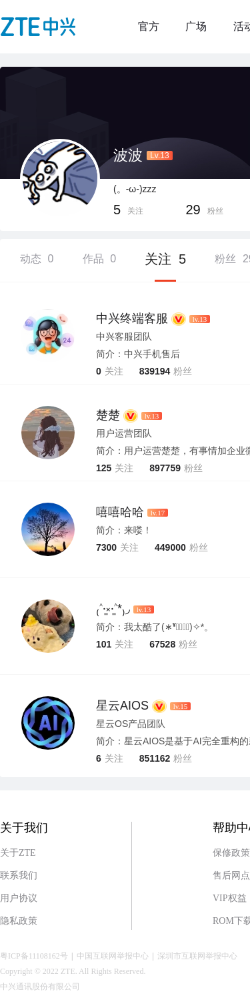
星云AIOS (122, 705)
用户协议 (18, 898)
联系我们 (18, 875)
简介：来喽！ (124, 530)
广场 (196, 26)
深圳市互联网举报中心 (197, 956)
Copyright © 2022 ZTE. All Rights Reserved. (72, 971)
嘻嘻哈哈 (120, 512)
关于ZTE (18, 853)
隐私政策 (18, 921)
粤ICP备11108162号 (34, 956)
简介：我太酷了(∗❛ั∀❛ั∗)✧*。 (154, 626)
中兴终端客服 (132, 318)
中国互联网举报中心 (113, 956)
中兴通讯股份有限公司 (40, 986)
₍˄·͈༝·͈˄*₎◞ (113, 608)
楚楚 (108, 415)
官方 (148, 26)
